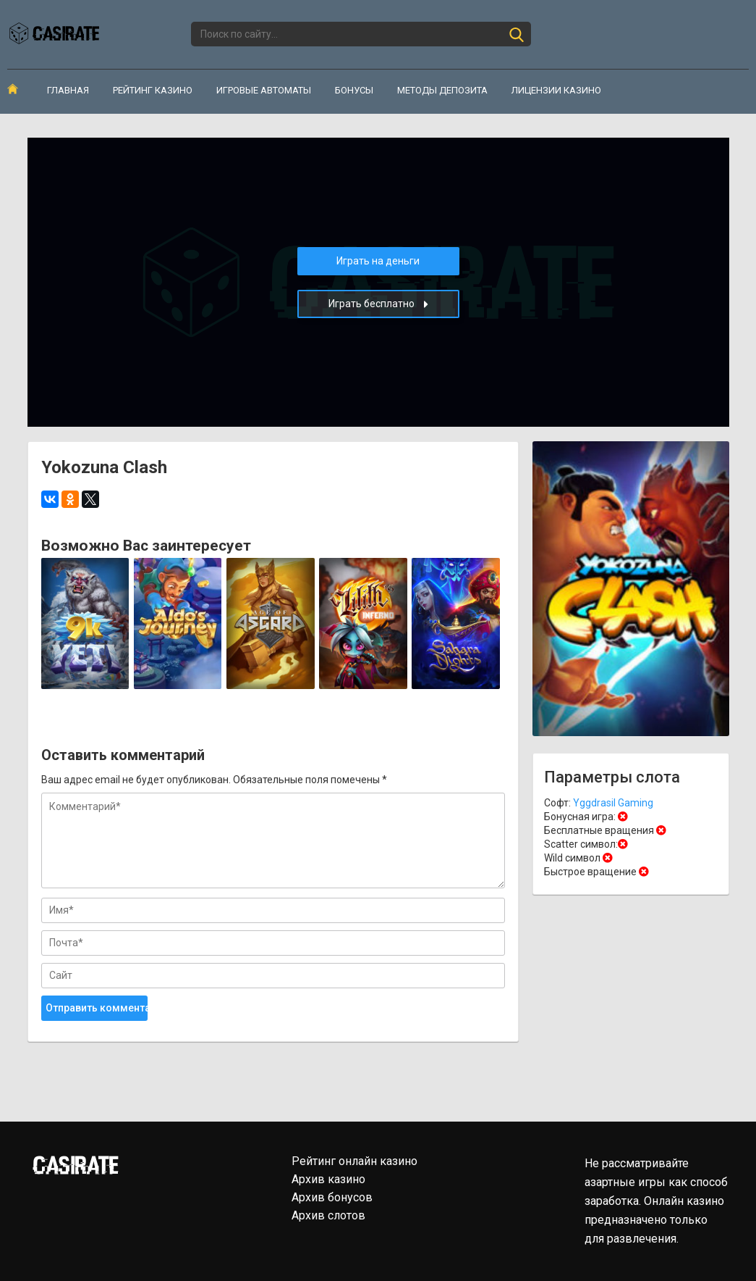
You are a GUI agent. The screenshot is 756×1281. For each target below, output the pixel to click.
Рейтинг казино (152, 90)
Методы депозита (442, 90)
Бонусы (354, 90)
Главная (68, 90)
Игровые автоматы (263, 90)
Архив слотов (328, 1215)
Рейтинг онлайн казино (354, 1161)
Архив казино (328, 1179)
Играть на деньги (378, 261)
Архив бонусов (332, 1197)
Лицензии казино (556, 90)
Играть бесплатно (378, 304)
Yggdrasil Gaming (613, 803)
